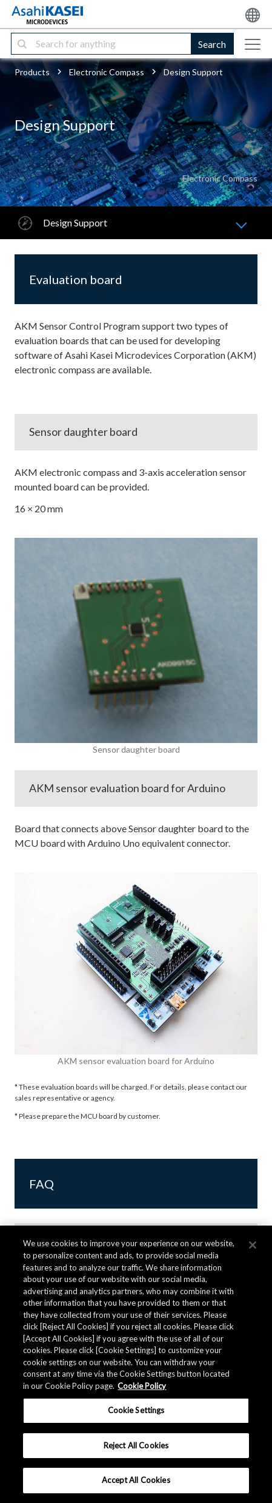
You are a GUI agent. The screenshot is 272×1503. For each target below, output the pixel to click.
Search (212, 44)
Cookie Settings (136, 1410)
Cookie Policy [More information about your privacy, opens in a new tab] (142, 1386)
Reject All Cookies (136, 1445)
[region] (136, 1364)
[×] (252, 1245)
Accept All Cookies (136, 1480)
